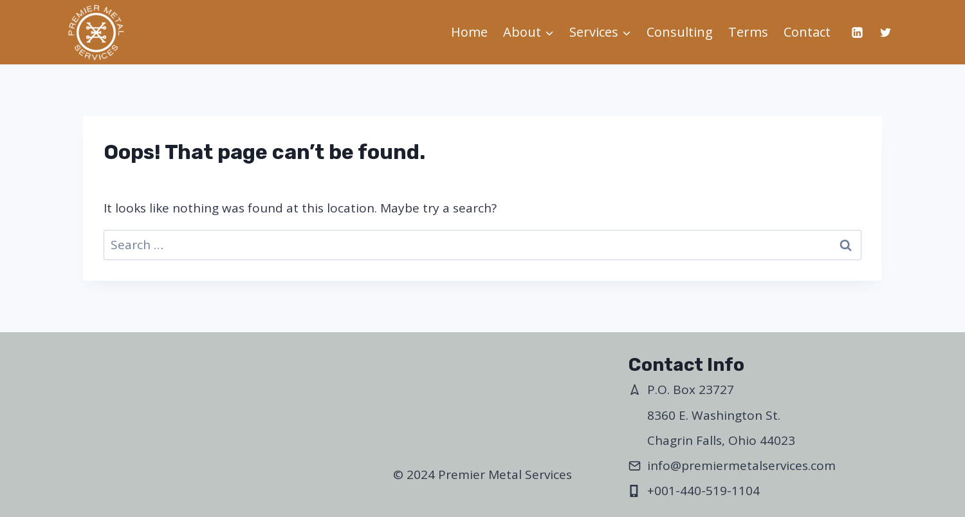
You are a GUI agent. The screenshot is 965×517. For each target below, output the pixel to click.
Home (469, 32)
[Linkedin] (857, 32)
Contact (807, 32)
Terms (748, 32)
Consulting (680, 32)
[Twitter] (885, 32)
